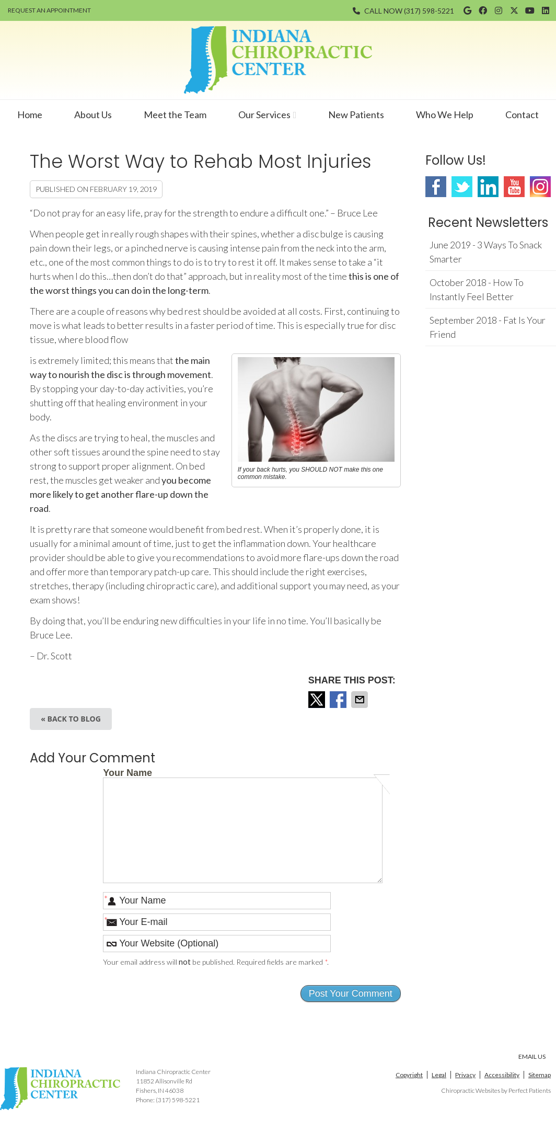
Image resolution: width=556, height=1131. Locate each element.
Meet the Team (175, 114)
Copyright (409, 1075)
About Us (93, 114)
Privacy (465, 1075)
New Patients (356, 114)
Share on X (317, 699)
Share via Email (360, 699)
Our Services (264, 114)
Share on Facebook (339, 699)
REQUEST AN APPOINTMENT (49, 10)
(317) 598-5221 (429, 10)
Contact (522, 114)
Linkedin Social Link (488, 186)
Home (29, 114)
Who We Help (444, 114)
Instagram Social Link (540, 186)
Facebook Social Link (435, 186)
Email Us (532, 1056)
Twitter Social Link (461, 186)
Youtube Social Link (514, 186)
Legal (439, 1075)
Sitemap (539, 1075)
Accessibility (501, 1075)
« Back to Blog (71, 719)
